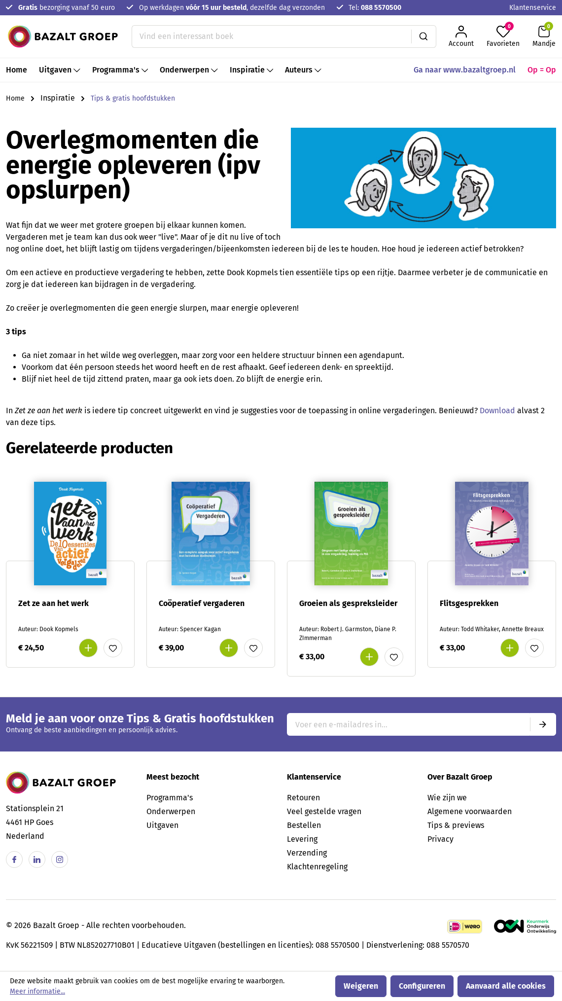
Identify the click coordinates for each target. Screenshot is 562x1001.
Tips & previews (455, 825)
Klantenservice (532, 7)
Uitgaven (162, 825)
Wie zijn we (447, 797)
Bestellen (304, 825)
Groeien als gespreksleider (348, 603)
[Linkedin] (37, 859)
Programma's (169, 797)
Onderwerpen (170, 811)
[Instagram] (59, 859)
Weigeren (361, 986)
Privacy (440, 839)
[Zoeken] (423, 36)
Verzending (307, 853)
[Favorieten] (503, 36)
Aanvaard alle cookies (506, 986)
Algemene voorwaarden (469, 811)
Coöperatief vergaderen (202, 603)
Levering (302, 839)
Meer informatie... (37, 991)
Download (498, 410)
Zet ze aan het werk (53, 603)
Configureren (422, 986)
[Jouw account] (461, 36)
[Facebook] (14, 859)
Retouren (303, 797)
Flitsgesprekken (469, 603)
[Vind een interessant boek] (272, 36)
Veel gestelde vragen (324, 811)
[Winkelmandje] (544, 36)
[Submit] (542, 724)
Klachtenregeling (317, 866)
